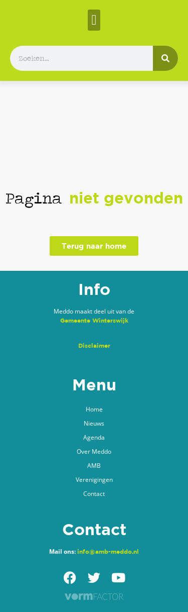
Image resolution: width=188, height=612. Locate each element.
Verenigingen (94, 479)
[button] (94, 20)
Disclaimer (94, 345)
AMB (94, 465)
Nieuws (94, 423)
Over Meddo (94, 451)
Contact (94, 493)
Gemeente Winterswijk (94, 320)
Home (94, 409)
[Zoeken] (165, 58)
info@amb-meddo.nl (108, 551)
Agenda (94, 437)
